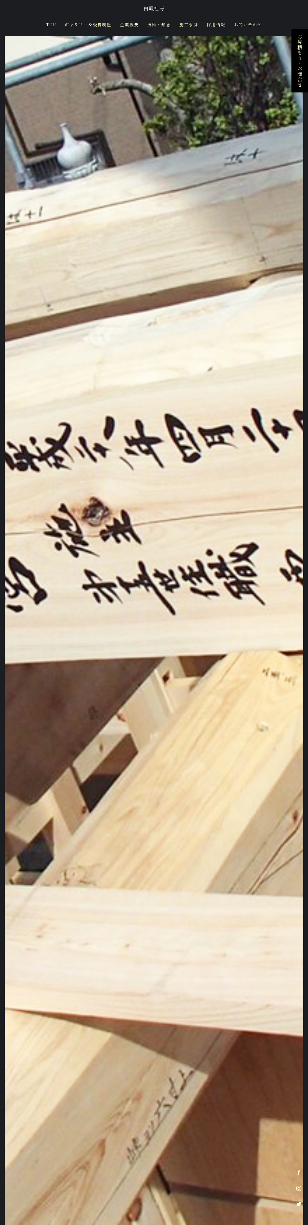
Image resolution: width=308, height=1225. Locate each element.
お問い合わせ (248, 24)
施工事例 (188, 24)
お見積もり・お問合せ (299, 60)
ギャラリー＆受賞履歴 (88, 24)
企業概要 (129, 24)
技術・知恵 (159, 24)
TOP (51, 24)
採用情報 (216, 24)
